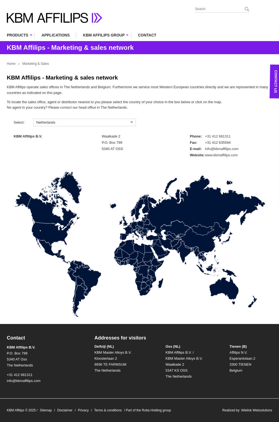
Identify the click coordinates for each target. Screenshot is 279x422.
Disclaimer (64, 410)
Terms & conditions (108, 410)
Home (11, 64)
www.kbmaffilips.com (221, 155)
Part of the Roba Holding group (148, 410)
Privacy (83, 410)
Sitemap (46, 410)
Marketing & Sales (35, 64)
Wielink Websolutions (256, 410)
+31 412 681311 (218, 136)
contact (66, 107)
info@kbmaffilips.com (222, 149)
